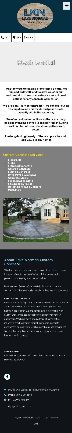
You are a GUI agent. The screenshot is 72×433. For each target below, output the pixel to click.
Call (5, 37)
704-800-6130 (24, 395)
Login (36, 423)
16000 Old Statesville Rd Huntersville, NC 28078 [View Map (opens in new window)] (34, 389)
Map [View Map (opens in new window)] (17, 37)
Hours (28, 37)
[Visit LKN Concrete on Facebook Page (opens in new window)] (7, 377)
